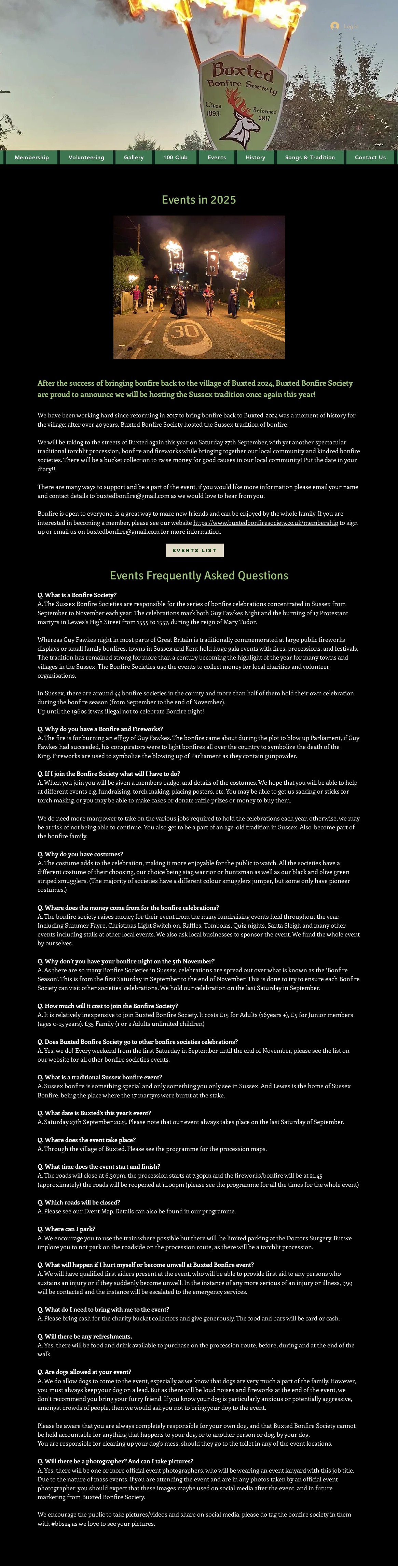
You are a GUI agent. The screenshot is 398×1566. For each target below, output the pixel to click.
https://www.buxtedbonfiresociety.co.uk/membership (265, 522)
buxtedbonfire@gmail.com (132, 495)
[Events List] (195, 550)
